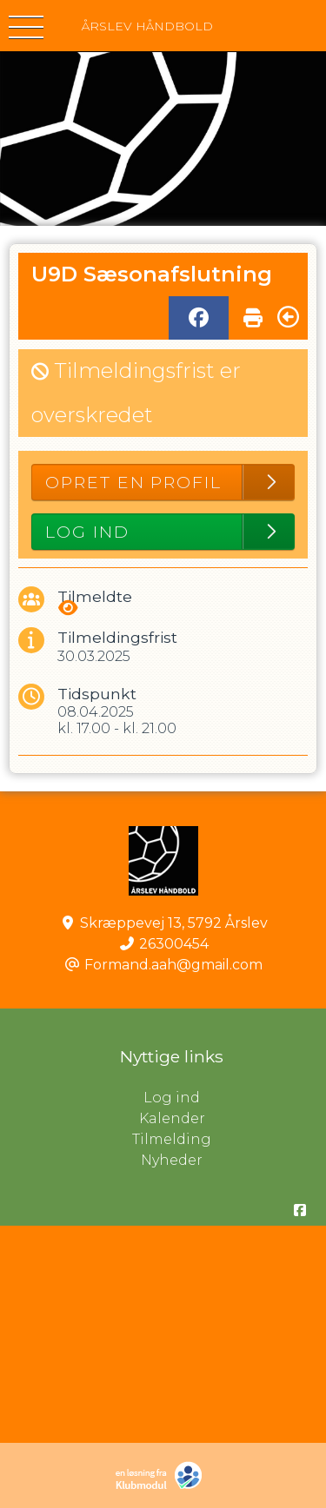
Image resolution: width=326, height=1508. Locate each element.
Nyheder (172, 1160)
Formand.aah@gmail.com (173, 964)
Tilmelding (171, 1139)
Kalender (172, 1118)
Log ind (234, 1098)
